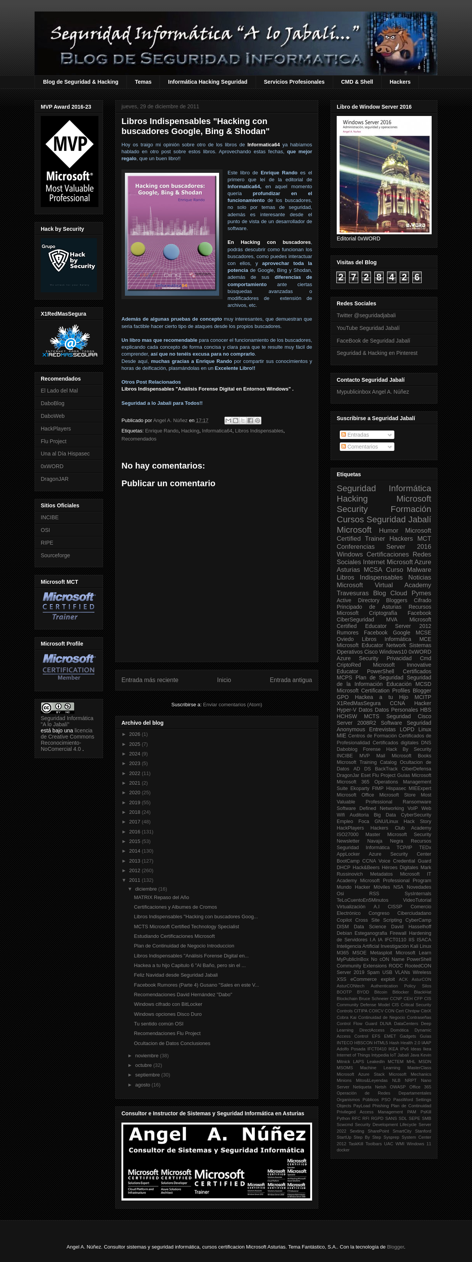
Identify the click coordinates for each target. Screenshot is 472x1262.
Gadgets (408, 1036)
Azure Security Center (400, 854)
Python (343, 1118)
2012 (135, 870)
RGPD (377, 1118)
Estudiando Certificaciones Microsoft (174, 936)
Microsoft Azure (409, 562)
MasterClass (419, 1067)
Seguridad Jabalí (399, 519)
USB (387, 972)
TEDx (425, 847)
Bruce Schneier (374, 998)
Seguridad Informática (384, 488)
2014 (135, 851)
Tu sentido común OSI (158, 1024)
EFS (376, 1036)
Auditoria (359, 815)
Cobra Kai (346, 1017)
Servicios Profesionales (294, 82)
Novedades (419, 887)
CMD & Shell (357, 82)
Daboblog (347, 749)
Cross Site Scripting (378, 920)
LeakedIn (376, 1061)
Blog (379, 593)
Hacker (422, 703)
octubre (144, 1065)
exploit (388, 979)
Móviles (382, 887)
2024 (135, 754)
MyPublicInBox (353, 959)
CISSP (395, 906)
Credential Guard (412, 861)
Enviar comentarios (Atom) (232, 704)
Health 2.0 (410, 1042)
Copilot (344, 920)
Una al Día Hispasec (65, 453)
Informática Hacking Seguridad (207, 82)
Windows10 (393, 652)
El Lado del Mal (59, 391)
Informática (398, 639)
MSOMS (345, 1067)
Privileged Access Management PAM (376, 1112)
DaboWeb (53, 416)
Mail (380, 756)
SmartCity (401, 1131)
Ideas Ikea (421, 1049)
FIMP (378, 788)
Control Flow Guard (357, 1023)
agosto (143, 1085)
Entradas (355, 435)
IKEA (394, 1049)
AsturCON (421, 979)
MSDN (425, 1061)
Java (414, 1055)
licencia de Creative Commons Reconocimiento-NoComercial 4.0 (67, 739)
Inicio (224, 680)
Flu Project (53, 441)
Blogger (422, 690)
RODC (396, 966)
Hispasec (396, 788)
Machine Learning (380, 1067)
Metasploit (381, 953)
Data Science (370, 926)
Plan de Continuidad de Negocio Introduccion (184, 946)
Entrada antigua (291, 680)
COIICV (376, 1011)
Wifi (341, 815)
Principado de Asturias (369, 607)
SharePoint (378, 1131)
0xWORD (52, 466)
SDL (403, 1118)
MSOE (359, 953)
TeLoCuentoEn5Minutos (362, 900)
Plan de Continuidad (411, 1105)
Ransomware (417, 802)
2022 (135, 773)
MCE (425, 639)
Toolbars (374, 1143)
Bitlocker (400, 992)
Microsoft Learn (413, 953)
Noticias (419, 577)
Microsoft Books (411, 756)
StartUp (344, 1137)
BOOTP (344, 992)
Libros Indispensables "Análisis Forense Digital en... (191, 956)
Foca (364, 821)
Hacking (190, 431)
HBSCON (363, 1042)
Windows (350, 554)
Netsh (380, 1087)
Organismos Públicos (358, 1099)
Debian (344, 933)
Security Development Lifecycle (386, 1124)
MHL (411, 1061)
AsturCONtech (350, 986)
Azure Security (357, 658)
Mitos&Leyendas (372, 1080)
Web (426, 808)
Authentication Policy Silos (401, 986)
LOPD (407, 729)
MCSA (373, 569)
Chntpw (412, 1011)
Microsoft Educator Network (371, 645)
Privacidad (399, 658)
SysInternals (418, 893)
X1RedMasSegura (359, 703)
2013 (135, 861)
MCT (424, 538)
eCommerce (364, 979)
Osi (340, 893)
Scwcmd (345, 1124)
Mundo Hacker (353, 887)
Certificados (417, 671)
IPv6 (404, 1049)
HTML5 (381, 1042)
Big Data (385, 815)
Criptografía (383, 613)
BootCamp (348, 861)
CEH (408, 998)
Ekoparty (359, 788)
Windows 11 (419, 1143)
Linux (425, 729)
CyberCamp (418, 920)
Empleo (345, 821)
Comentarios (359, 447)
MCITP (422, 697)
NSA (399, 887)
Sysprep (391, 1137)
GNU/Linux (387, 821)
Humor (388, 530)
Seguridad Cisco (408, 716)
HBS (425, 710)
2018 (135, 812)
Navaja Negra (385, 841)
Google (401, 632)
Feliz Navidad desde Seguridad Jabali (176, 975)
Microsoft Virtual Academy (384, 585)
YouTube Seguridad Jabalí (368, 328)
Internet (374, 562)
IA (380, 939)
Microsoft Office (355, 795)
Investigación (395, 946)
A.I (376, 906)
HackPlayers (56, 429)
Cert (400, 1011)
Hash (394, 1042)
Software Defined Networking (370, 808)
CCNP (396, 998)
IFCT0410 (377, 1049)
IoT (393, 1055)
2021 (135, 783)
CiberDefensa (416, 769)
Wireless (422, 972)
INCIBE (50, 517)
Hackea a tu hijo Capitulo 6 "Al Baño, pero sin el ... (190, 965)
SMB (426, 1118)
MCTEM (396, 1061)
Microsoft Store (397, 795)
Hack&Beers (366, 867)
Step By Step (367, 1137)
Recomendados (138, 439)
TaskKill (356, 1143)
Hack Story (417, 821)
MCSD (423, 684)
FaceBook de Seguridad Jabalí (373, 341)
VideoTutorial (417, 900)
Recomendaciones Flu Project (167, 1033)
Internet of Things (353, 1055)
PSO (386, 1099)
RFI (365, 1118)
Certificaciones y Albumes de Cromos (175, 907)
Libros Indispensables (259, 431)
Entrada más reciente (149, 680)
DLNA (385, 1023)
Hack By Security (408, 749)
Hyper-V (346, 710)
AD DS (362, 769)
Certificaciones (388, 554)
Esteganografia (371, 933)
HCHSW (347, 716)
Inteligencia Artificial (358, 946)
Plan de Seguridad (380, 677)
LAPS (358, 1061)
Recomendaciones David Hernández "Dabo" (183, 994)
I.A (373, 939)
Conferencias (356, 546)
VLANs (402, 972)
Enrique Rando (161, 431)
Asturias (348, 569)
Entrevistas (382, 729)
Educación (398, 684)
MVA (391, 619)
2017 (135, 822)
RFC (356, 1118)
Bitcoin (380, 992)
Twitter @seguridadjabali (366, 315)
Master (373, 834)
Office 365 (420, 1087)
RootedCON (418, 966)
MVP (364, 756)
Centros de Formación (372, 736)
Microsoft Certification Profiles (373, 690)
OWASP (398, 1087)
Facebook (419, 613)
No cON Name (387, 959)
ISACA (424, 939)
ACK (403, 979)
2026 (135, 734)
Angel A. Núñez (171, 420)
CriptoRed (349, 665)
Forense (372, 749)
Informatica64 (217, 431)
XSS (341, 979)
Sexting (357, 1131)
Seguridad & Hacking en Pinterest (377, 353)
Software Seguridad (406, 723)
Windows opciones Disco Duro (167, 1014)
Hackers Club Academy (401, 828)
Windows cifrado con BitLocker (168, 1004)
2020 (135, 792)
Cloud (399, 593)
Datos (366, 710)
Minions (344, 1080)
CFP (418, 998)
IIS (411, 939)
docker (343, 1150)
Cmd (425, 658)
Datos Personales (396, 710)
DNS (426, 742)
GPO (343, 697)
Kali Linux (420, 946)
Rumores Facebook (362, 632)
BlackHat (422, 992)
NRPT (410, 1080)
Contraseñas (419, 1017)
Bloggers (396, 600)
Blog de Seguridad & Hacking (80, 82)
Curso (394, 569)
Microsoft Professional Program (395, 880)
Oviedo (345, 639)
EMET (390, 1036)
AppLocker (348, 854)
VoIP (412, 808)
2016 (135, 832)
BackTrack (386, 769)
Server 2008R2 (356, 723)
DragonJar (348, 775)
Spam (373, 972)
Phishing (380, 1105)
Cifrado (422, 600)
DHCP (344, 867)
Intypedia (380, 1055)
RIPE (47, 543)
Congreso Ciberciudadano (400, 913)
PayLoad (361, 1105)
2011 (135, 880)
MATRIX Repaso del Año (161, 897)
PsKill (425, 1112)
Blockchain (347, 998)
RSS (374, 893)
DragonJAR (54, 479)
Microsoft (354, 530)
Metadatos (381, 874)
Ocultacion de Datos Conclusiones (172, 1043)
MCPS (344, 677)
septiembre (148, 1075)
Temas (143, 82)
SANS (391, 1118)
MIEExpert (420, 788)
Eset (366, 775)
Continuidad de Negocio (381, 1017)
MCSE (423, 632)
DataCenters (406, 1023)
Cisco (371, 652)
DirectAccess (371, 1030)
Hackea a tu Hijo (381, 697)
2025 (135, 744)
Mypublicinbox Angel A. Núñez (373, 392)
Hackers (400, 82)
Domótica (400, 1030)
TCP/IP (404, 847)
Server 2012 (413, 626)
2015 (135, 841)
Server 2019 (350, 972)
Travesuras (353, 593)
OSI (45, 530)
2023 (135, 763)
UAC (388, 1143)
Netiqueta (362, 1087)
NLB (396, 1080)
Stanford (423, 1131)
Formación (411, 509)
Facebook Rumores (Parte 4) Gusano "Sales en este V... (196, 985)
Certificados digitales (395, 742)
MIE (341, 735)
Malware (419, 569)
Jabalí (403, 1055)
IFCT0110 (395, 939)
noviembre (147, 1055)
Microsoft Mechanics (410, 1074)
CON (389, 1011)
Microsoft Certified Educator (384, 622)
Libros (369, 639)
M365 (343, 953)
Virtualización (351, 906)
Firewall (398, 933)
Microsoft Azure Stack (361, 1074)
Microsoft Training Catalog (367, 762)
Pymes (421, 593)
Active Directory (358, 600)
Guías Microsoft (414, 775)
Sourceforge (55, 555)
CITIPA (360, 1011)
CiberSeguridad (355, 619)
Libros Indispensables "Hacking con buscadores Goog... (196, 916)
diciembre (146, 889)
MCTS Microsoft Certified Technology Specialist (186, 926)
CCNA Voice (376, 861)
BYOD (363, 992)
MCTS (371, 716)
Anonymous (351, 729)
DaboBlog (53, 403)
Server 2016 (408, 546)
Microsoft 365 (353, 782)
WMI (400, 1143)
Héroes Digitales (400, 867)
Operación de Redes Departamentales (384, 1093)
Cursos (350, 519)
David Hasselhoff (411, 926)
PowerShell (380, 671)
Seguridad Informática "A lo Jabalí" (67, 721)
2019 (135, 802)
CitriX (426, 1011)
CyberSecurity (416, 815)
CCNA (397, 703)
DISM (343, 926)
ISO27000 (348, 834)
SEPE (414, 1118)
